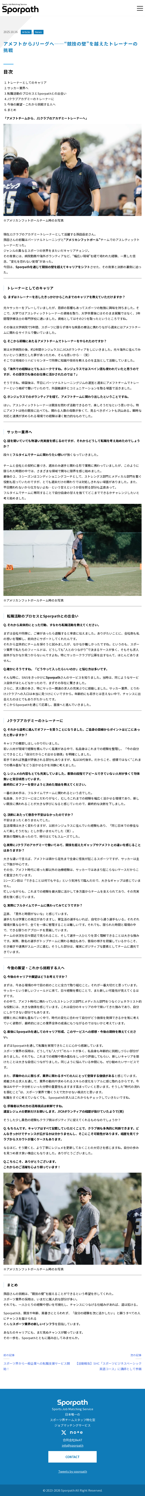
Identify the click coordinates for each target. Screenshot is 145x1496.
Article (26, 32)
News (38, 32)
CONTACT (72, 1457)
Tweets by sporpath (72, 1471)
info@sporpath (72, 1445)
